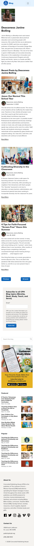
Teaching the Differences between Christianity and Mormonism (9, 439)
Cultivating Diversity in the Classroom (15, 168)
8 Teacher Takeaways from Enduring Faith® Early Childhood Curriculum (8, 399)
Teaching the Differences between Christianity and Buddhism (9, 447)
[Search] (17, 339)
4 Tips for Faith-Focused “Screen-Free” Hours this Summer (14, 227)
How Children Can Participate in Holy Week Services (9, 416)
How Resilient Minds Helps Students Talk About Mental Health (8, 424)
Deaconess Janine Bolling (12, 29)
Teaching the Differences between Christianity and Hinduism (9, 455)
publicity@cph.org (9, 533)
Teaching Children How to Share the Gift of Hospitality (9, 408)
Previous (6, 279)
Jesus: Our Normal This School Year (13, 97)
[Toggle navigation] (27, 3)
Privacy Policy (12, 321)
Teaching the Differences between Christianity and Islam (9, 463)
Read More (5, 139)
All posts (25, 279)
